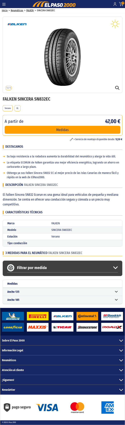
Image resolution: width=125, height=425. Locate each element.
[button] (62, 292)
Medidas (62, 130)
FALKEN (30, 10)
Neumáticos (17, 10)
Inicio (5, 10)
